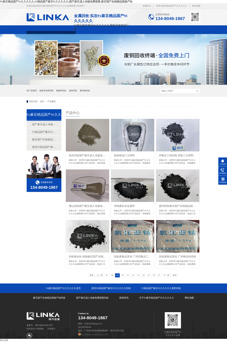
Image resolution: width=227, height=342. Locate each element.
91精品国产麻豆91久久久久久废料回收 (44, 132)
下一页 (166, 275)
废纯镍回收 (85, 91)
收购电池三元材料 (124, 155)
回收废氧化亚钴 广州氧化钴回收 (177, 256)
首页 (42, 101)
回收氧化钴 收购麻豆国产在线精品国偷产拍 (87, 256)
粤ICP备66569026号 (44, 325)
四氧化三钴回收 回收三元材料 (176, 155)
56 (154, 275)
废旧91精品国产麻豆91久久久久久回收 (44, 147)
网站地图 (196, 6)
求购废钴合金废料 (124, 206)
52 (133, 275)
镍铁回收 (73, 91)
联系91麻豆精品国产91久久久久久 (171, 6)
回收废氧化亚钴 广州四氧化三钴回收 (132, 256)
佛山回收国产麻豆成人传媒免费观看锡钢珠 (87, 206)
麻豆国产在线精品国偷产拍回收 (44, 139)
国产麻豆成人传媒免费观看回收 (44, 124)
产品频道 (51, 101)
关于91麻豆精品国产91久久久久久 (156, 298)
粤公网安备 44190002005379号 (93, 335)
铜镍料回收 (61, 91)
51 (128, 275)
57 (159, 275)
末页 (175, 275)
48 (112, 275)
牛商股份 (40, 329)
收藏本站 (147, 6)
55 (149, 275)
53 (138, 275)
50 (123, 275)
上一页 (100, 275)
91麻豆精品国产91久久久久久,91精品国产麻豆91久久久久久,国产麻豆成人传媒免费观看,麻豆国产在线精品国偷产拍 (66, 1)
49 (117, 275)
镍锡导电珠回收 (46, 91)
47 (107, 275)
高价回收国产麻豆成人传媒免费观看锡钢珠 (87, 155)
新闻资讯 (124, 298)
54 (143, 275)
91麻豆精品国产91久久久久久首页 (63, 288)
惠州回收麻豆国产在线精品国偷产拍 (177, 206)
